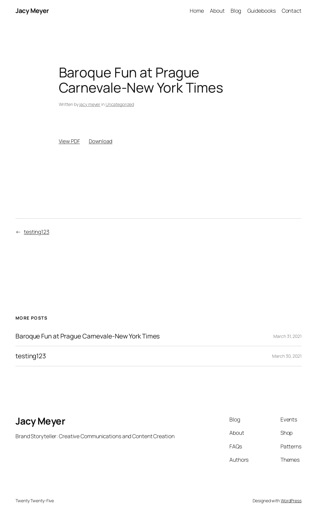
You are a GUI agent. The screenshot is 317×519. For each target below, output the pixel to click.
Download (100, 141)
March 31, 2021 (287, 336)
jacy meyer (89, 104)
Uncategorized (120, 104)
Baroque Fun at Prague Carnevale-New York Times (87, 336)
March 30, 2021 (287, 356)
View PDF (69, 141)
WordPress (291, 501)
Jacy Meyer (32, 10)
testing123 (36, 231)
